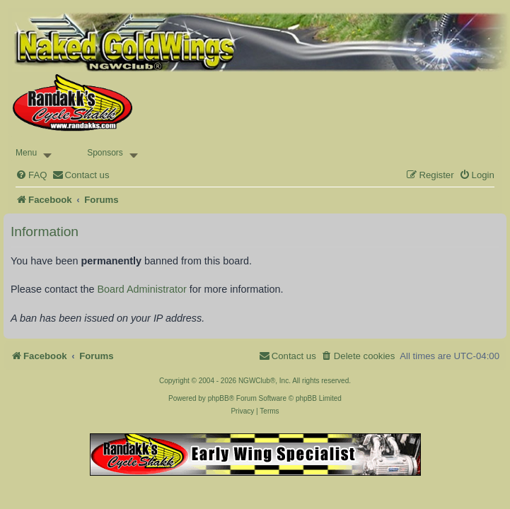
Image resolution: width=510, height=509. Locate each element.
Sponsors (105, 153)
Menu (26, 153)
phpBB (218, 398)
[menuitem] (31, 175)
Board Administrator (141, 289)
